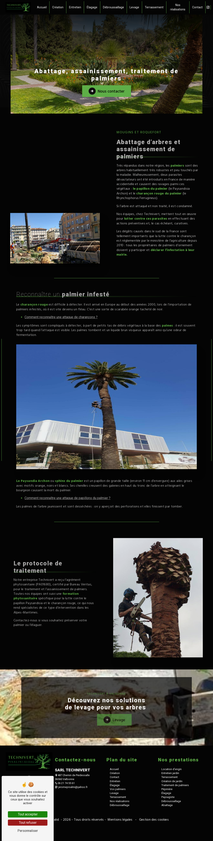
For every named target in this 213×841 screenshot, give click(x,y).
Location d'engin (171, 813)
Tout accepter (28, 814)
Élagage (92, 7)
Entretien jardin (170, 817)
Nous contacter (107, 90)
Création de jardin (171, 824)
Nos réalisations (177, 7)
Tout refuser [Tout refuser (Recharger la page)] (28, 823)
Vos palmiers (118, 833)
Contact (196, 7)
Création (58, 7)
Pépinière (166, 833)
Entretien (76, 7)
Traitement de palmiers (175, 828)
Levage (135, 7)
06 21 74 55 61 (65, 827)
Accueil (42, 7)
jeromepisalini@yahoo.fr (71, 830)
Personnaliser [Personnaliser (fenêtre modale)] (27, 831)
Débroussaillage (114, 7)
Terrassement (154, 7)
